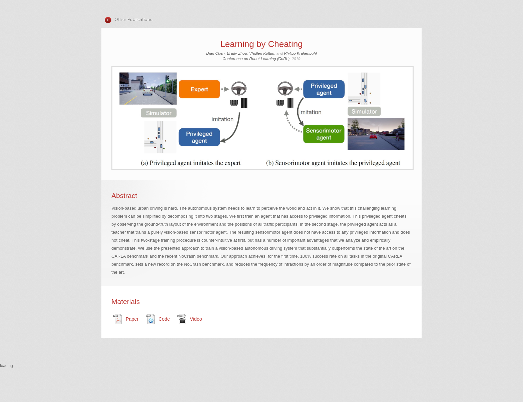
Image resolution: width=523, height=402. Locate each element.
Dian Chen (215, 53)
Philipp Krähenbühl (300, 53)
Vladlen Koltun (261, 53)
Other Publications (133, 19)
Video (196, 319)
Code (164, 319)
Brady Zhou (237, 53)
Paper (132, 319)
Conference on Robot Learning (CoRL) (256, 58)
